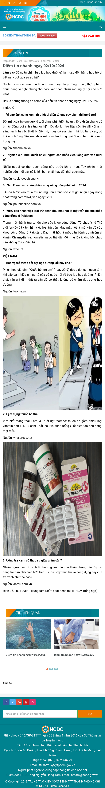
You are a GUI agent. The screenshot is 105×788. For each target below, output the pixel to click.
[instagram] (25, 3)
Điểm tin (20, 53)
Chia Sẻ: (8, 683)
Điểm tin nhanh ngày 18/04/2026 (74, 655)
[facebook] (4, 3)
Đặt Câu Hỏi (91, 36)
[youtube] (20, 3)
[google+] (19, 702)
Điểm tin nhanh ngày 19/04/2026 (25, 655)
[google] (15, 3)
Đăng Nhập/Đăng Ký (90, 2)
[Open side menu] (4, 26)
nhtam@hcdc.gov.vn (85, 775)
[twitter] (9, 3)
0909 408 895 (47, 35)
